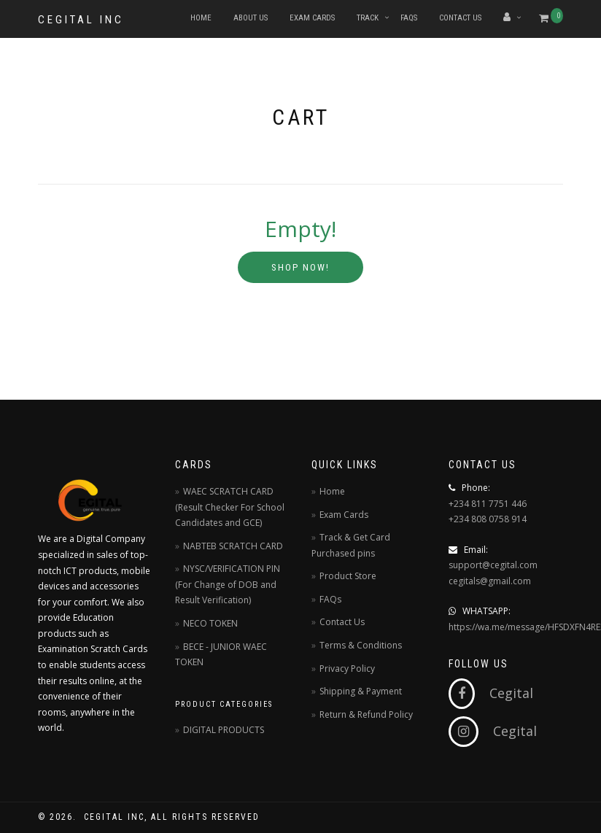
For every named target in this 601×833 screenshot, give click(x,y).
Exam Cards (312, 18)
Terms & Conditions (360, 645)
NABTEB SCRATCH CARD (233, 546)
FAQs (408, 18)
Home (201, 18)
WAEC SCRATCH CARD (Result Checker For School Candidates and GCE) (229, 507)
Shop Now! (300, 267)
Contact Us (460, 18)
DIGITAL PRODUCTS (223, 730)
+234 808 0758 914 (488, 519)
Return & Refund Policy (366, 714)
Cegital (491, 693)
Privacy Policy (347, 668)
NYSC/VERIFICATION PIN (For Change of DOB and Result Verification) (227, 584)
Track (368, 18)
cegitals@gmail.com (490, 581)
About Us (250, 18)
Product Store (347, 576)
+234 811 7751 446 (488, 503)
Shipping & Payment (360, 691)
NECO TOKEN (210, 623)
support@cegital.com (493, 565)
